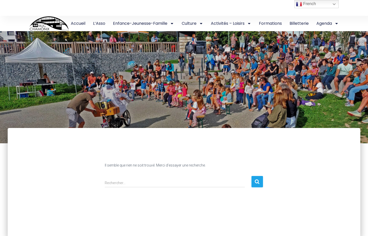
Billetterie (299, 23)
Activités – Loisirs (231, 23)
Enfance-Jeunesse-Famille (143, 23)
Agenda (327, 23)
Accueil (78, 23)
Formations (270, 23)
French (306, 4)
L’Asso (99, 23)
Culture (192, 23)
